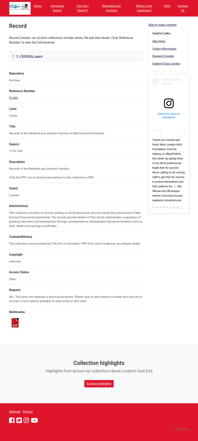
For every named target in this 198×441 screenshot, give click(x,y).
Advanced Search (57, 8)
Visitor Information (164, 49)
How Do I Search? (82, 8)
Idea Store (159, 41)
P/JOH (13, 98)
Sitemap (14, 412)
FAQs (167, 6)
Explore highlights (99, 383)
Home (37, 6)
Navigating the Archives (111, 8)
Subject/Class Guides (166, 63)
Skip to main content (162, 25)
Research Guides (163, 56)
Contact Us (183, 8)
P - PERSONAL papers (29, 56)
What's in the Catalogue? (144, 8)
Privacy (28, 412)
